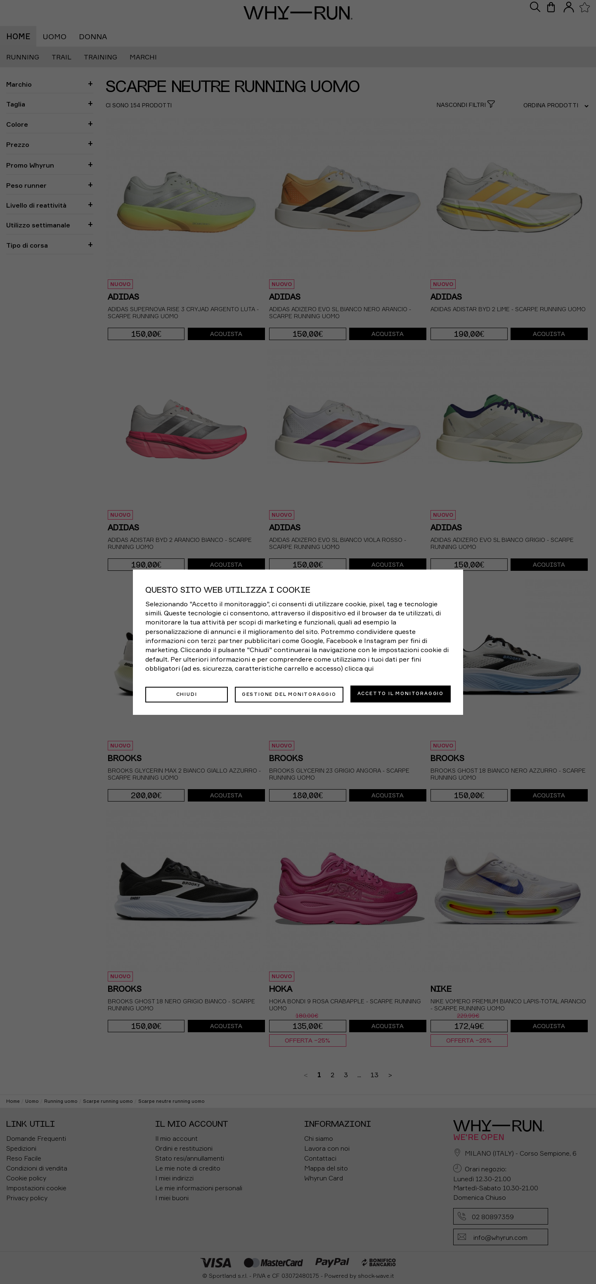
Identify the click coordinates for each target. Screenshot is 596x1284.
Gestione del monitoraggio (289, 693)
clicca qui (359, 669)
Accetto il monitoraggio (400, 693)
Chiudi (186, 693)
